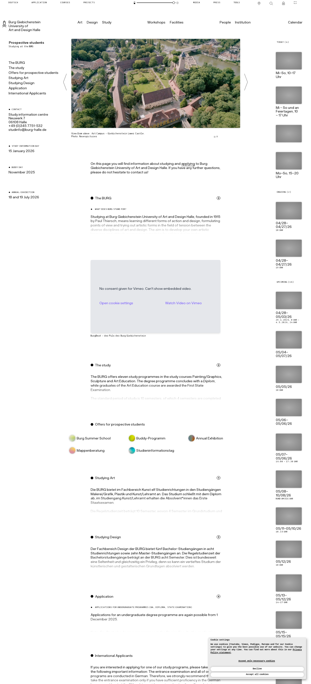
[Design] (92, 22)
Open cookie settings (122, 303)
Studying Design (21, 83)
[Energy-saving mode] (134, 2)
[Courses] (65, 2)
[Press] (216, 2)
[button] (163, 221)
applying (195, 164)
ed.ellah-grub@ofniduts (27, 130)
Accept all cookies (257, 674)
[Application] (39, 2)
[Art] (80, 22)
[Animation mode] (177, 2)
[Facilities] (177, 22)
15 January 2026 (21, 151)
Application (18, 88)
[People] (225, 22)
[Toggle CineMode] (295, 2)
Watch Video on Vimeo (190, 303)
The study (16, 68)
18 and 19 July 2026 (24, 197)
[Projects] (89, 2)
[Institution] (243, 22)
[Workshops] (156, 22)
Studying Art (18, 78)
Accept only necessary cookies (256, 661)
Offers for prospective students (33, 73)
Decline (257, 669)
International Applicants (27, 93)
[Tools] (237, 2)
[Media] (196, 2)
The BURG (17, 63)
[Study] (106, 22)
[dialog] (257, 658)
